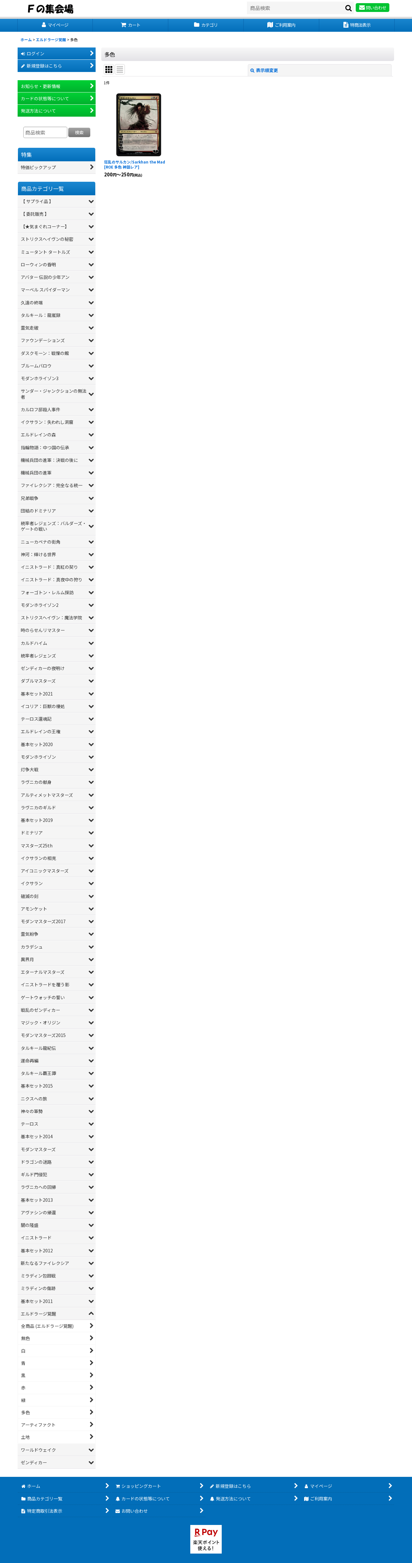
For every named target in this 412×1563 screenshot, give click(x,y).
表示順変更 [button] (264, 70)
